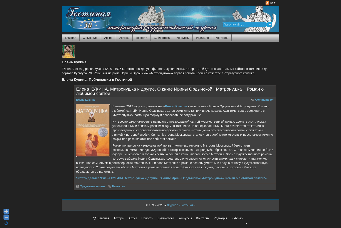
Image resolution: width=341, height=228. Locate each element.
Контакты (222, 37)
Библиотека (162, 37)
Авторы (124, 37)
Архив (108, 37)
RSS (271, 3)
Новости (141, 37)
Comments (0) (264, 99)
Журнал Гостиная (82, 18)
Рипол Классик (176, 106)
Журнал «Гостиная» (181, 205)
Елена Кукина (85, 99)
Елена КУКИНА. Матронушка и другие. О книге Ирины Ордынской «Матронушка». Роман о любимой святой (170, 91)
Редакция (202, 37)
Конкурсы (182, 37)
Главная (70, 37)
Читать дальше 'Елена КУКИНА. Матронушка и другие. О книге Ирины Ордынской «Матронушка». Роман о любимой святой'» (171, 178)
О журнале (90, 37)
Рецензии (118, 186)
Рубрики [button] (239, 219)
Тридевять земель (93, 186)
